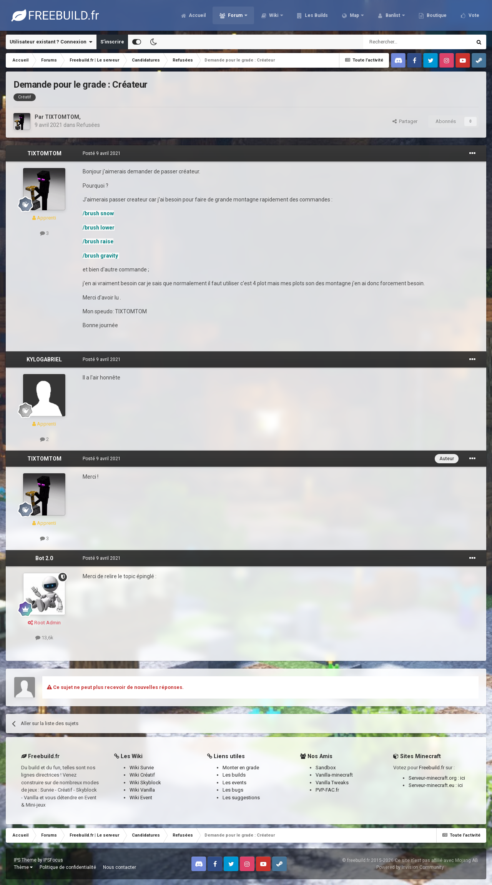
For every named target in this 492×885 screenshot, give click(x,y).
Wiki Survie (142, 767)
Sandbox (326, 767)
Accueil (197, 15)
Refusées (88, 125)
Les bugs (233, 790)
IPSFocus (53, 860)
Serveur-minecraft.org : (434, 778)
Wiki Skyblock (145, 782)
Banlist (392, 15)
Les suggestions (241, 797)
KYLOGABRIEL (44, 359)
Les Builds (316, 15)
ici (462, 778)
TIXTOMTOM (62, 117)
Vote (473, 15)
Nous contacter (119, 867)
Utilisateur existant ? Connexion (51, 42)
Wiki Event (141, 797)
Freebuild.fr (431, 767)
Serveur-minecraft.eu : (433, 785)
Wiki (273, 15)
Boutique (436, 15)
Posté (102, 153)
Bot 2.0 (44, 558)
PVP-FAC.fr (327, 790)
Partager (404, 121)
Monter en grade (241, 767)
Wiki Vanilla (142, 790)
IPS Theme (25, 860)
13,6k (44, 637)
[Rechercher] (401, 42)
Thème (23, 867)
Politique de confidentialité (68, 867)
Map (354, 15)
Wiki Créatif (142, 775)
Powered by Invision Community (410, 867)
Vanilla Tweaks (332, 782)
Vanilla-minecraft (334, 775)
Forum (235, 15)
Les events (234, 782)
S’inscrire (112, 42)
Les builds (234, 775)
